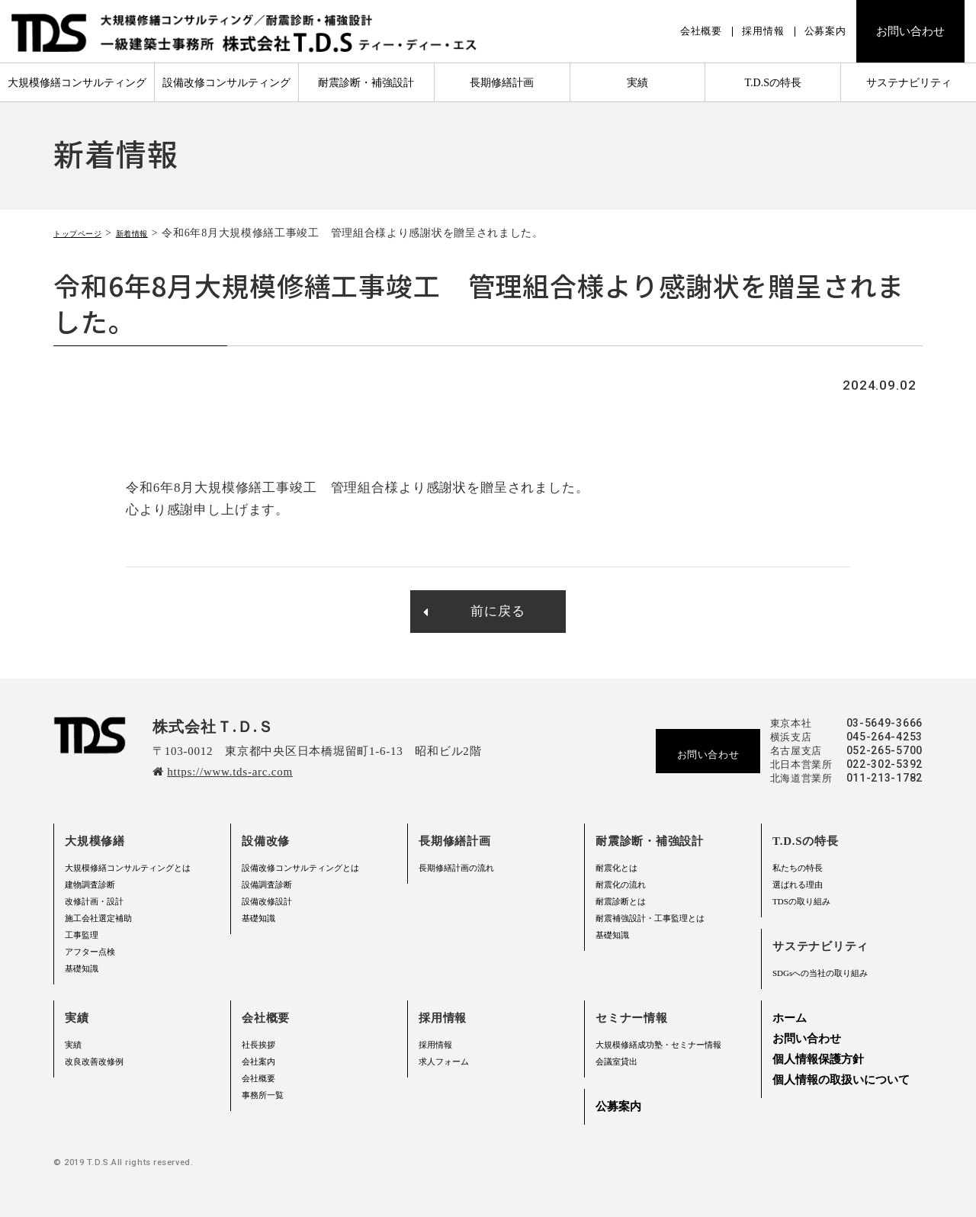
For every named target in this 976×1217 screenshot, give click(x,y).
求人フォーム (444, 1061)
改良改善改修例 (94, 1061)
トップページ (86, 233)
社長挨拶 (258, 1044)
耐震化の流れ (621, 884)
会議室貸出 (616, 1061)
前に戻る (474, 611)
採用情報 (763, 31)
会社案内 (258, 1061)
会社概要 (701, 31)
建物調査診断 (90, 884)
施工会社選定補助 (98, 918)
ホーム (789, 1018)
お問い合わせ (910, 31)
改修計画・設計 (94, 901)
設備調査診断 (267, 884)
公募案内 (825, 31)
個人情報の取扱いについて (841, 1080)
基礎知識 (81, 968)
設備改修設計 (267, 901)
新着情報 (157, 233)
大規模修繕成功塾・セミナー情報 (658, 1044)
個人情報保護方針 (818, 1059)
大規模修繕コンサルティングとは (128, 867)
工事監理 (81, 934)
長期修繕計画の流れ (456, 867)
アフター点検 (90, 951)
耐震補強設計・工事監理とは (650, 918)
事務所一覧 (263, 1095)
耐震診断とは (621, 901)
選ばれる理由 (797, 884)
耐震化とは (616, 867)
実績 (73, 1044)
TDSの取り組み (801, 901)
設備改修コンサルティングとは (300, 867)
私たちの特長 (797, 867)
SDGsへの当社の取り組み (820, 973)
